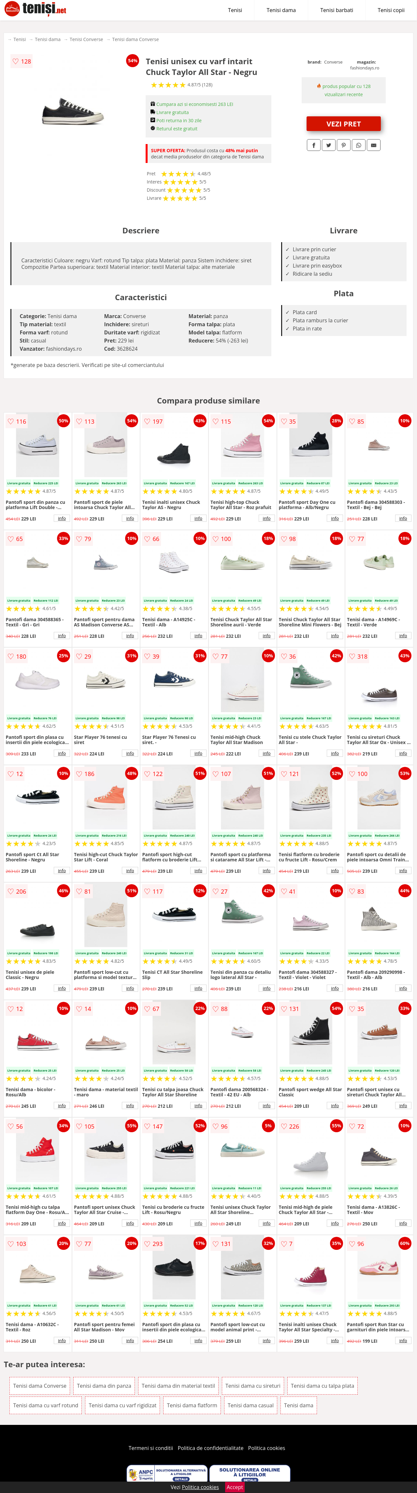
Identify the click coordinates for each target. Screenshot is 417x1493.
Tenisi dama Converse (135, 39)
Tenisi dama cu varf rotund (45, 1405)
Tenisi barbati (336, 10)
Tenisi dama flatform (192, 1405)
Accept (235, 1487)
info (62, 518)
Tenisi (235, 10)
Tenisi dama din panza (104, 1385)
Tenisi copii (391, 10)
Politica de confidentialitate (211, 1448)
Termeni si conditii (151, 1448)
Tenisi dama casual (251, 1405)
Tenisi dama (281, 10)
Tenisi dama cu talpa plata (322, 1385)
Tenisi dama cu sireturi (252, 1385)
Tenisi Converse (86, 39)
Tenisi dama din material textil (178, 1385)
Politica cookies (266, 1448)
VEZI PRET (343, 123)
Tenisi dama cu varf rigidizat (122, 1405)
